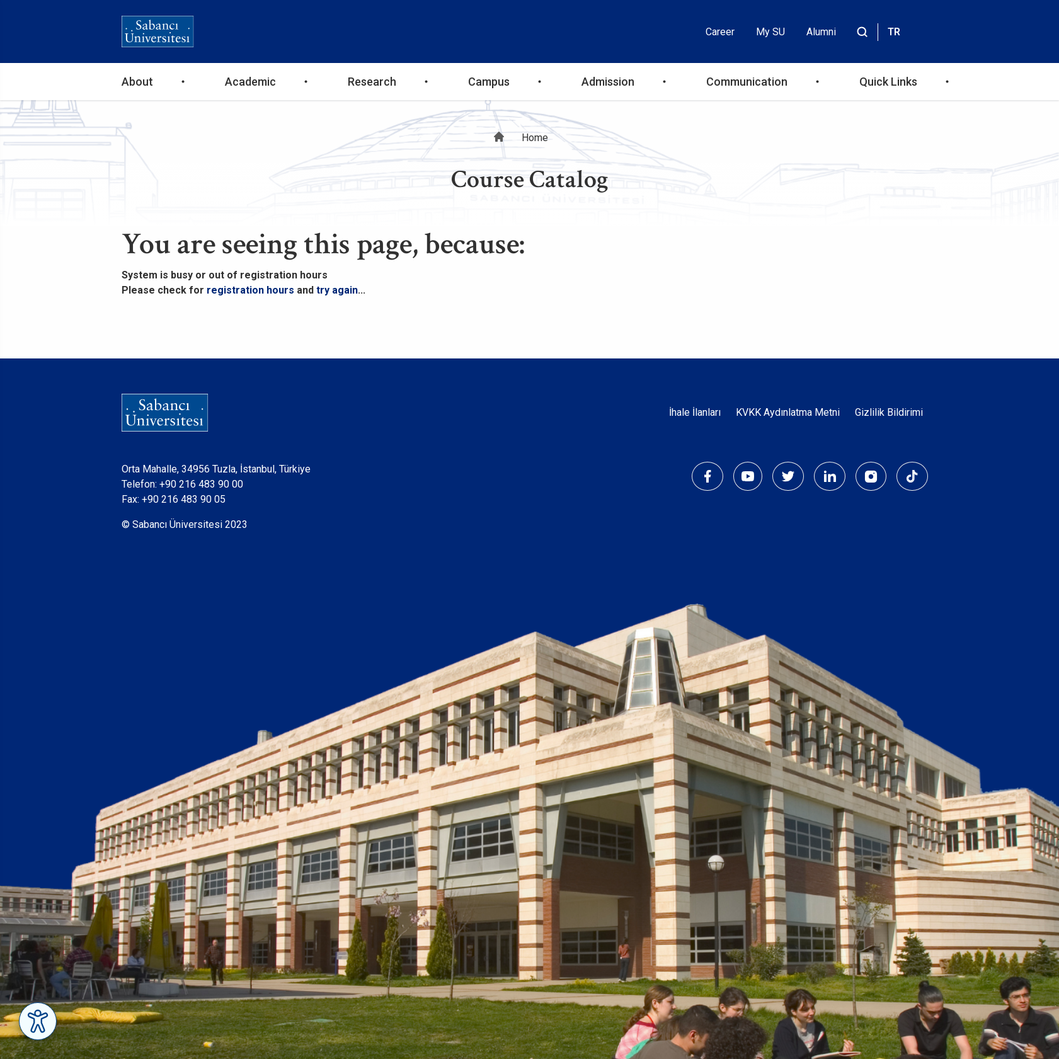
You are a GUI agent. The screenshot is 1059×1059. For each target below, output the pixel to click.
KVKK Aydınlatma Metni (788, 412)
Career (720, 32)
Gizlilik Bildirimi (889, 412)
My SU (770, 32)
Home (535, 138)
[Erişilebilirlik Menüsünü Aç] (38, 1021)
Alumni (821, 32)
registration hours (250, 290)
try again (337, 290)
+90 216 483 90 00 (201, 484)
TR (894, 32)
